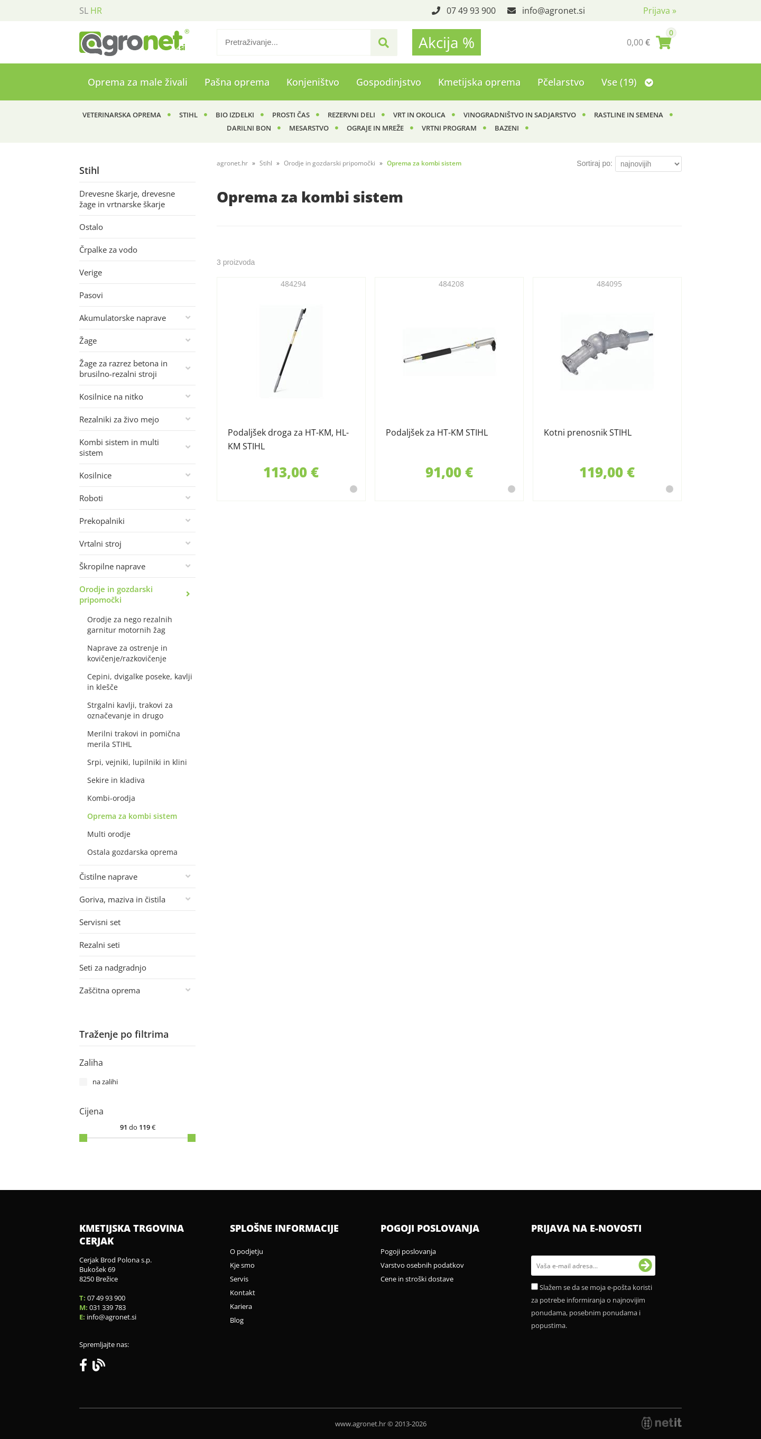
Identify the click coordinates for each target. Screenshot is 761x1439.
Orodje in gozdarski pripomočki (116, 594)
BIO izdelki (235, 114)
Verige (90, 272)
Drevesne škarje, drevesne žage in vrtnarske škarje (127, 198)
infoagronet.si (553, 10)
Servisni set (99, 922)
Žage (88, 340)
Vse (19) (627, 82)
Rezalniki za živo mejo (119, 419)
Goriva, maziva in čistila (122, 899)
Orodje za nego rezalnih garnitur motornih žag (129, 624)
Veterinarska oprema (121, 114)
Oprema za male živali (138, 82)
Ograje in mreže (375, 128)
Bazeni (507, 128)
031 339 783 (107, 1307)
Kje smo (242, 1265)
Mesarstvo (309, 128)
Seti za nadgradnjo (112, 967)
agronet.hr (232, 163)
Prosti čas (291, 114)
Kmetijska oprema (479, 82)
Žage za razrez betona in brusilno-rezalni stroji (123, 368)
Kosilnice (95, 475)
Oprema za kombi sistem (132, 816)
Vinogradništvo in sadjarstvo (519, 114)
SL (83, 10)
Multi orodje (109, 834)
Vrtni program (449, 128)
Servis (239, 1279)
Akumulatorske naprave (122, 317)
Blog (237, 1320)
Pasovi (91, 295)
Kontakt (242, 1292)
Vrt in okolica (419, 114)
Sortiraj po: (594, 163)
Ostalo (91, 227)
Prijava (659, 10)
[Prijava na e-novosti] (645, 1266)
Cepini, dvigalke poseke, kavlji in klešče (139, 681)
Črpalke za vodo (108, 249)
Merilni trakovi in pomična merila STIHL (133, 738)
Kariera (241, 1306)
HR (96, 10)
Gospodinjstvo (388, 82)
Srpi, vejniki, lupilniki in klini (137, 762)
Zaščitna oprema (109, 990)
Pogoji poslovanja (408, 1251)
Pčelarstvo (560, 82)
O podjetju (246, 1251)
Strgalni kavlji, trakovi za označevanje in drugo (130, 710)
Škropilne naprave (112, 566)
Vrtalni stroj (100, 543)
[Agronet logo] (134, 42)
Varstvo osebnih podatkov (422, 1265)
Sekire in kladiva (116, 780)
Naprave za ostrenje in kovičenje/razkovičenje (127, 653)
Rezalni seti (99, 944)
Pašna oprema (237, 82)
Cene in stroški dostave (416, 1279)
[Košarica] (648, 42)
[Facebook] (85, 1367)
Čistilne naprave (108, 876)
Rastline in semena (628, 114)
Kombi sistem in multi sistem (119, 447)
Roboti (91, 498)
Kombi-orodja (111, 798)
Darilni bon (249, 128)
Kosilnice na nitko (111, 396)
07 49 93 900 (471, 10)
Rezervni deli (351, 114)
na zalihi (105, 1081)
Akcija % (447, 42)
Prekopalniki (102, 520)
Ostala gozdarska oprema (132, 852)
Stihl (188, 114)
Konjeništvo (312, 82)
